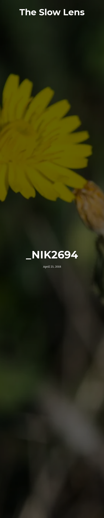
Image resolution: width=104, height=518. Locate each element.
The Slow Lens (52, 12)
